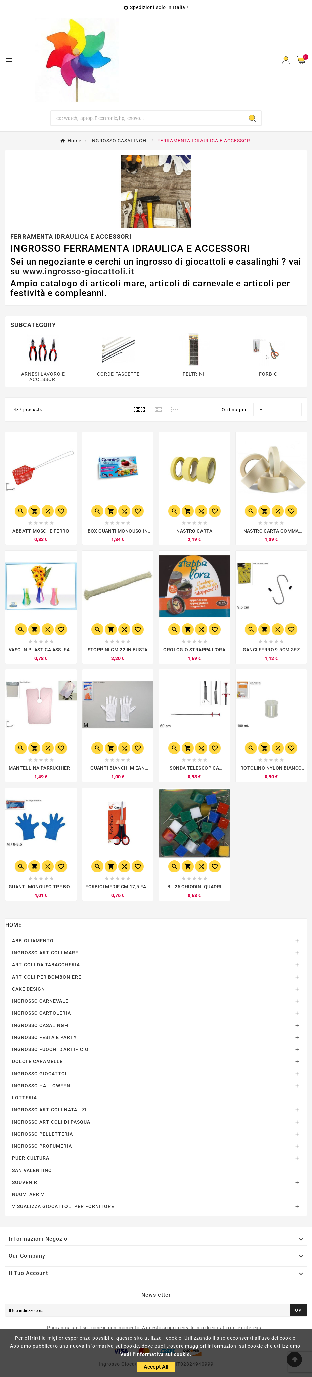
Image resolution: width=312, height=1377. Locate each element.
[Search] (252, 118)
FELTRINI (194, 374)
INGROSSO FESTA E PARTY (44, 1037)
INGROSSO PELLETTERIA (42, 1134)
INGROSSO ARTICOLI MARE (45, 952)
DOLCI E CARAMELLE (37, 1061)
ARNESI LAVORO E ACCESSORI (43, 376)
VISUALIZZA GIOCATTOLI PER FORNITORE (63, 1206)
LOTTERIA (24, 1097)
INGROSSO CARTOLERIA (41, 1013)
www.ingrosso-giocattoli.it (78, 271)
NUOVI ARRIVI (29, 1194)
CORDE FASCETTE (118, 374)
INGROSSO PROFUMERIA (42, 1146)
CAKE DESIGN (28, 989)
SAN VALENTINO (32, 1170)
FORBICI (269, 374)
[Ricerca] (147, 118)
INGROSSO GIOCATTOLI (41, 1073)
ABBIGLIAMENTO (33, 940)
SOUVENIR (24, 1182)
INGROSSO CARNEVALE (40, 1001)
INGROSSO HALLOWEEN (41, 1085)
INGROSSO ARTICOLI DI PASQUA (51, 1122)
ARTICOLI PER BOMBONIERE (46, 977)
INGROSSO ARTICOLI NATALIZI (49, 1109)
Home (13, 925)
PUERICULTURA (30, 1158)
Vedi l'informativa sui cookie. (156, 1354)
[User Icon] (286, 60)
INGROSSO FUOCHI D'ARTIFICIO (50, 1049)
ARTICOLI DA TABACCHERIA (46, 964)
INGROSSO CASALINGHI (41, 1025)
